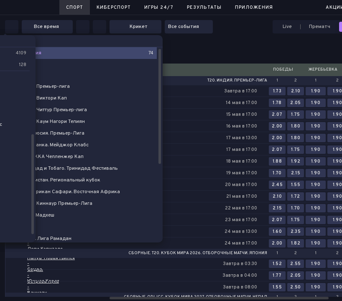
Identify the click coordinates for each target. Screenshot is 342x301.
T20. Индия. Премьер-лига (237, 80)
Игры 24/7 (159, 7)
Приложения (254, 7)
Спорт (74, 7)
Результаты (204, 7)
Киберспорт (114, 7)
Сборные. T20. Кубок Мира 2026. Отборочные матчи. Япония (197, 253)
